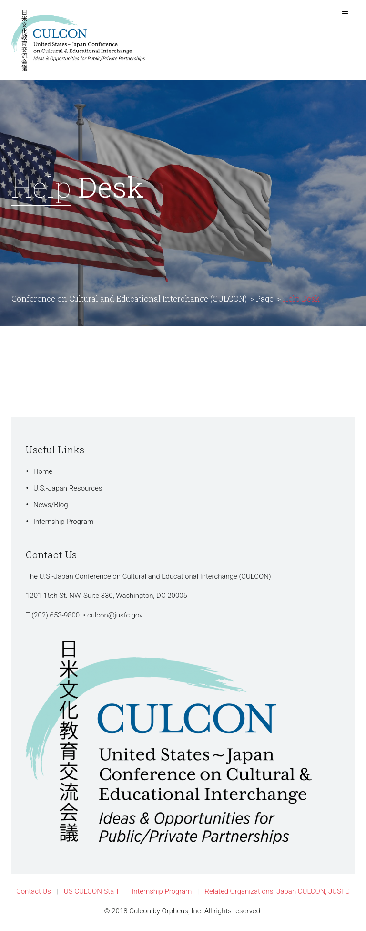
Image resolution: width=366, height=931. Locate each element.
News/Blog (50, 505)
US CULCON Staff (91, 891)
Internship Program (63, 521)
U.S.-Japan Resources (67, 488)
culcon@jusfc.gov (115, 615)
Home (42, 471)
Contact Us (33, 891)
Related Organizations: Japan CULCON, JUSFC (277, 891)
